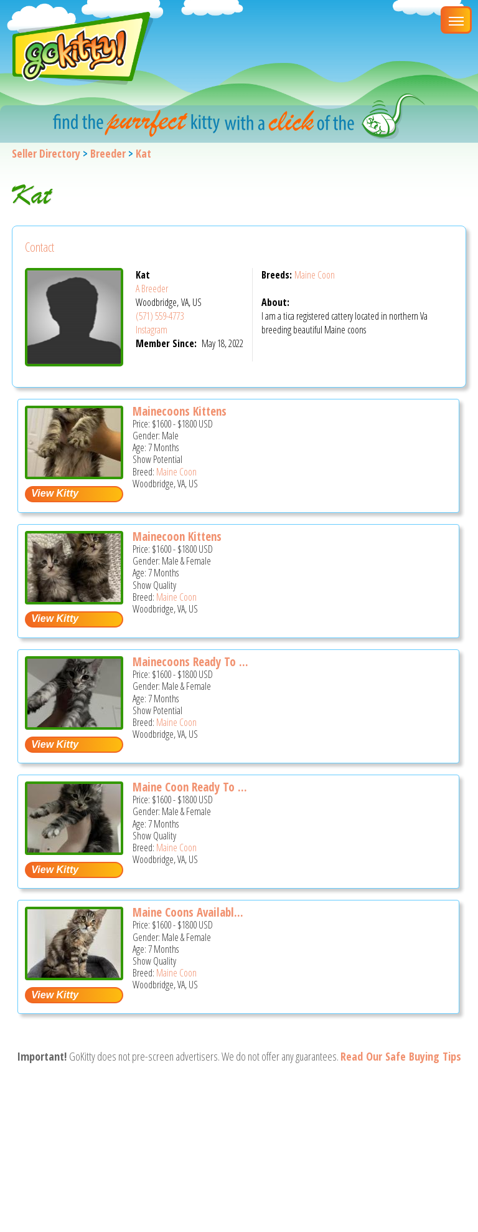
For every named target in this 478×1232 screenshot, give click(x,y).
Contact (39, 247)
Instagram (151, 330)
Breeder (108, 153)
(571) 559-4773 (160, 316)
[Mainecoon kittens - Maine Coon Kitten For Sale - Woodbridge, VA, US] (74, 599)
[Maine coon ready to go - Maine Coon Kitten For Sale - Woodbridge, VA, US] (74, 850)
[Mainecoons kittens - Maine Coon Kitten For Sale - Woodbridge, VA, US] (74, 474)
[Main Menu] (456, 20)
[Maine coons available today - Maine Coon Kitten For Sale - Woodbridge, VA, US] (74, 975)
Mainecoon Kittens (177, 536)
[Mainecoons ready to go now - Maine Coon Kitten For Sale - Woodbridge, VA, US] (74, 725)
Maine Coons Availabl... (188, 912)
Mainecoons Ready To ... (190, 662)
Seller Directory (46, 153)
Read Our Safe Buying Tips (400, 1056)
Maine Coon (314, 275)
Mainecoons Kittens (180, 411)
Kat (143, 153)
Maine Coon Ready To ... (190, 787)
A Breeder (152, 288)
